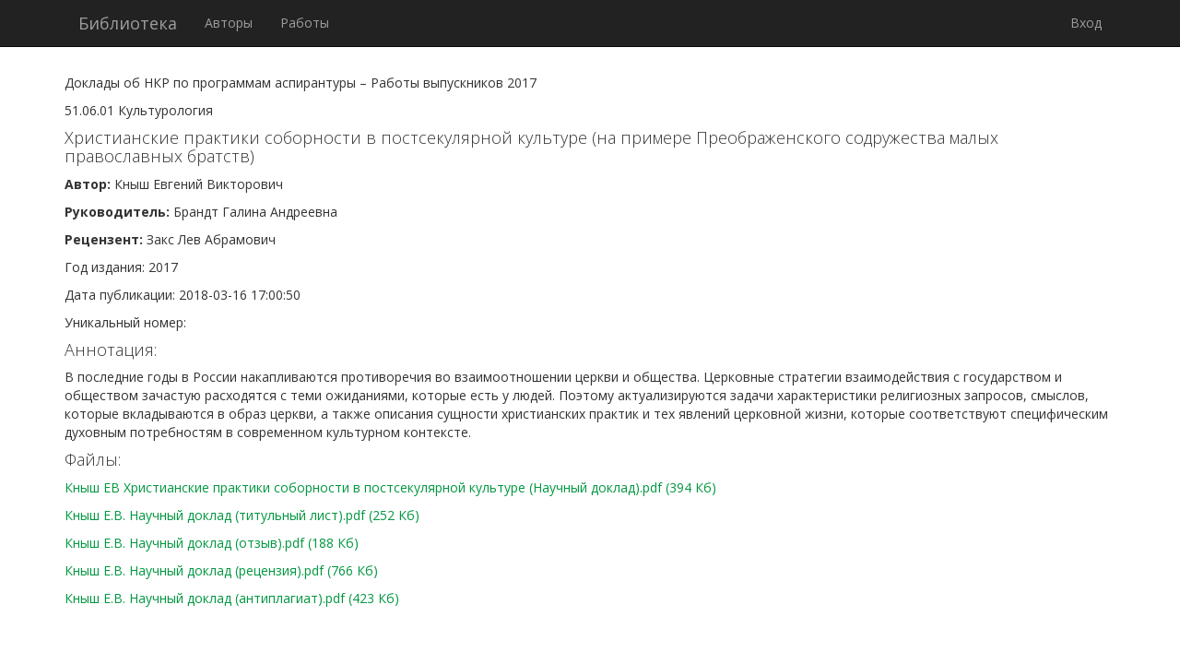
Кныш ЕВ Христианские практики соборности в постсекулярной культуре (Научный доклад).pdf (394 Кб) (390, 487)
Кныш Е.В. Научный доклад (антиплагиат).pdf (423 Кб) (232, 598)
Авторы (229, 22)
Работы (304, 22)
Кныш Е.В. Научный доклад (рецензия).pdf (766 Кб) (221, 570)
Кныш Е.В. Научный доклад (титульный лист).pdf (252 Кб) (242, 515)
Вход (1086, 22)
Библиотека (127, 23)
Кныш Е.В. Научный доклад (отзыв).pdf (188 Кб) (212, 542)
